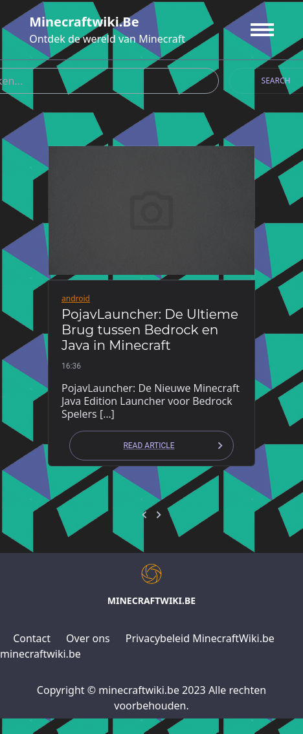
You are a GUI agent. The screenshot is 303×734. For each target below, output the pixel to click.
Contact (31, 638)
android (76, 298)
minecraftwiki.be (84, 21)
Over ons (88, 638)
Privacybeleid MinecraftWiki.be (200, 638)
